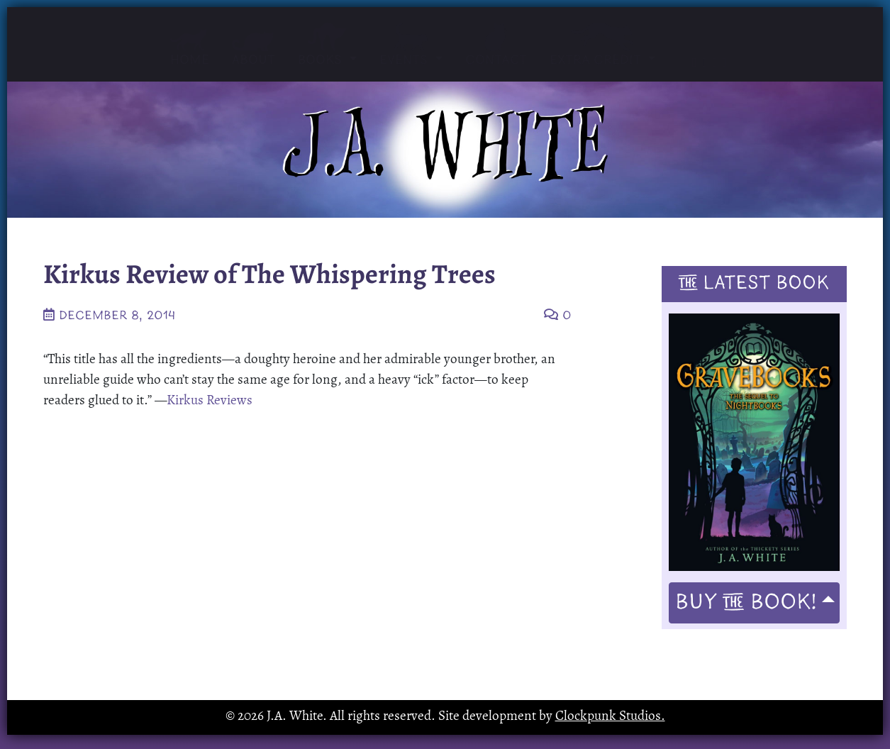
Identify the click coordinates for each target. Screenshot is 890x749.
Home (189, 47)
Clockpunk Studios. (610, 716)
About (253, 48)
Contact (496, 45)
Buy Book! (746, 603)
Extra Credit (597, 45)
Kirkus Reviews (209, 401)
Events (411, 45)
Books (327, 45)
